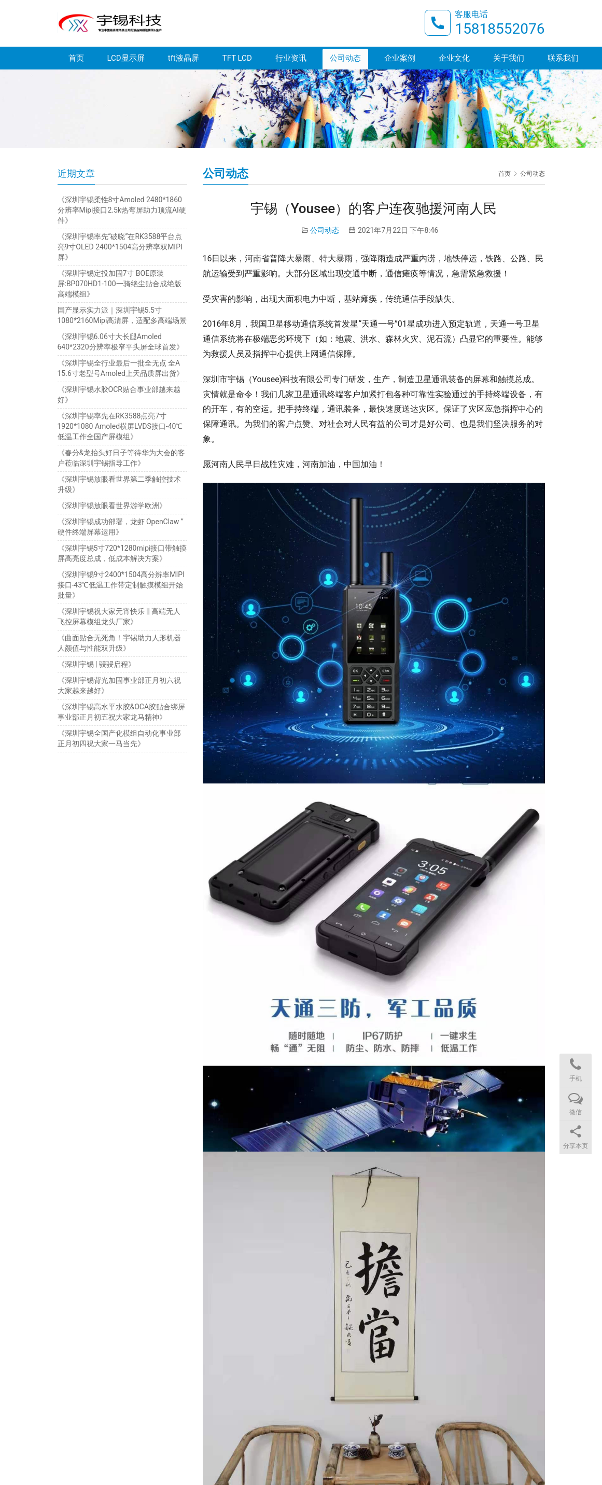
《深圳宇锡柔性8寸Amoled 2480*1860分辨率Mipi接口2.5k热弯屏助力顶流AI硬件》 (122, 210)
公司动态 (345, 58)
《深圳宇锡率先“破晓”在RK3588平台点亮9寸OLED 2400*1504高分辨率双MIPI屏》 (120, 246)
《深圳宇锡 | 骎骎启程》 (96, 664)
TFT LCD (237, 58)
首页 (76, 58)
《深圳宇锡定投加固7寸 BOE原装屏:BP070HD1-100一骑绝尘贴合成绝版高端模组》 (119, 283)
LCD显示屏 (126, 58)
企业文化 (454, 58)
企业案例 (399, 58)
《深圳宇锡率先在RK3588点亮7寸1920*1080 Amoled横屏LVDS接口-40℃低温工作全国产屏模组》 (120, 426)
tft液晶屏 (183, 58)
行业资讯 (290, 58)
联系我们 (563, 58)
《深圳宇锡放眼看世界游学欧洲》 (112, 505)
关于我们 (508, 58)
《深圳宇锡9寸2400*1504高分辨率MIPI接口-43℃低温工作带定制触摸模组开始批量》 (121, 584)
